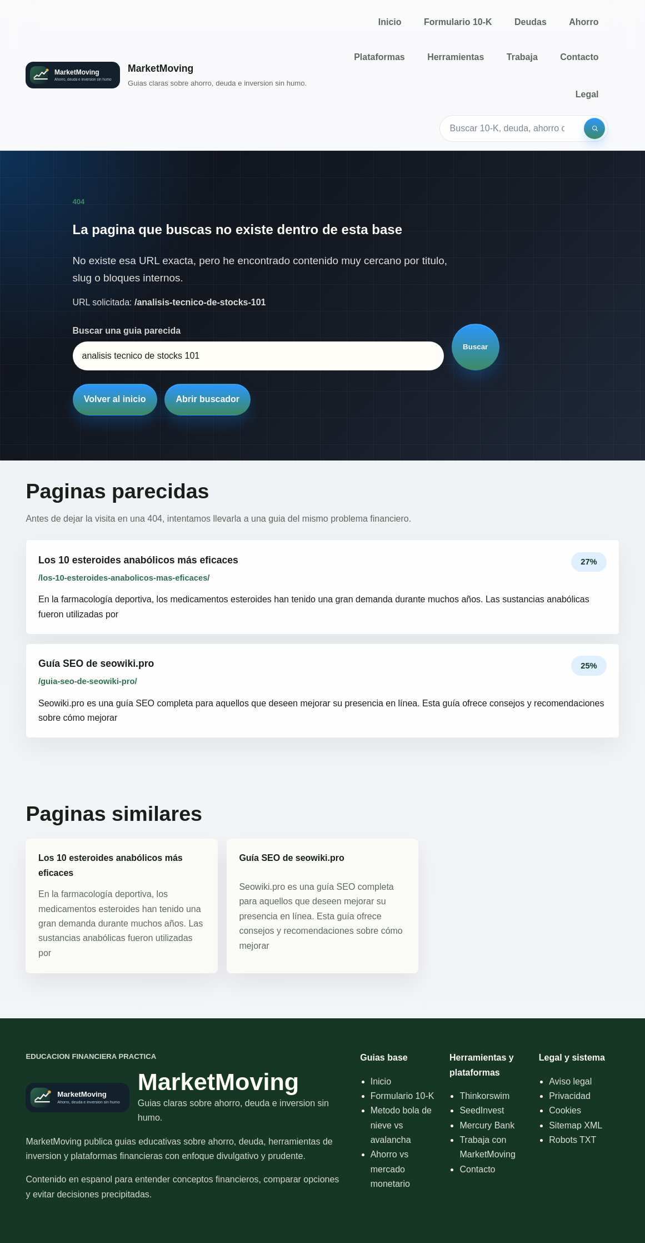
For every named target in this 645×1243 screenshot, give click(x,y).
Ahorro (583, 22)
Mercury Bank (486, 1125)
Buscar (475, 347)
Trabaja (522, 57)
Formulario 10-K (458, 22)
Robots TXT (572, 1140)
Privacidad (570, 1096)
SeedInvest (481, 1110)
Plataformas (379, 57)
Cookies (565, 1110)
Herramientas (455, 57)
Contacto (579, 57)
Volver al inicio (115, 399)
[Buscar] (594, 128)
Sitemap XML (575, 1125)
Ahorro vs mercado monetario (390, 1169)
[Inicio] (166, 75)
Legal (587, 94)
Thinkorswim (484, 1096)
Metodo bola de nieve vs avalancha (401, 1125)
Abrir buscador (207, 399)
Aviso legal (570, 1081)
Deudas (530, 22)
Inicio (390, 22)
